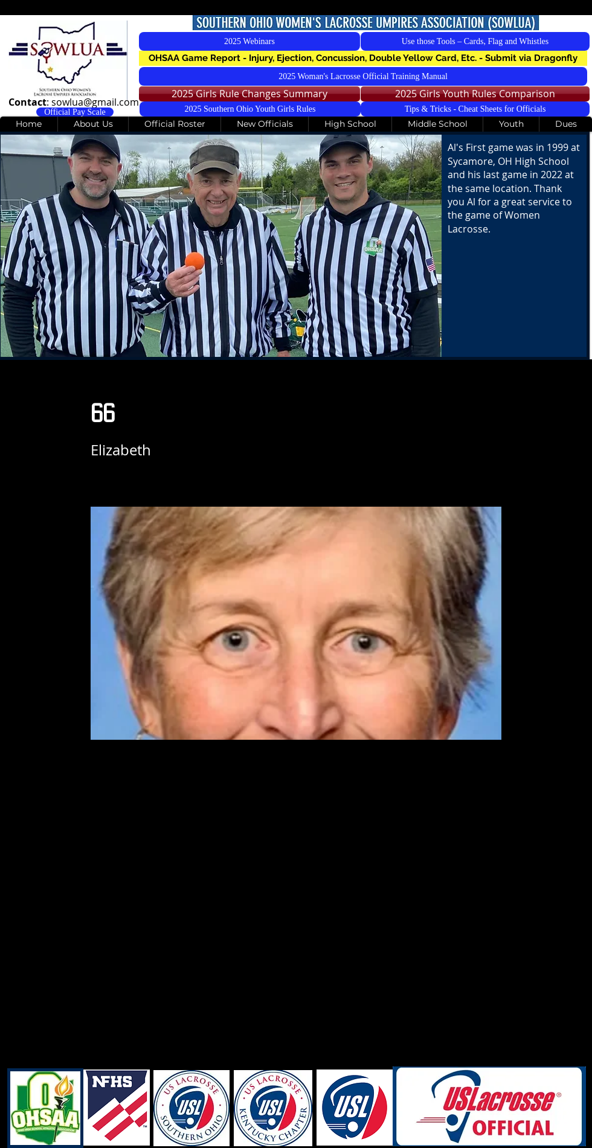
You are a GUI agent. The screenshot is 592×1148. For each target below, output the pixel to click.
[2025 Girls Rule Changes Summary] (249, 93)
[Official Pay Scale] (75, 112)
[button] (363, 58)
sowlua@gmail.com (95, 102)
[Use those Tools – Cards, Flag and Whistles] (475, 41)
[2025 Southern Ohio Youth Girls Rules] (250, 109)
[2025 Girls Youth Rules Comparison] (475, 93)
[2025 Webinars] (249, 41)
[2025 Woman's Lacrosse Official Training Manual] (363, 76)
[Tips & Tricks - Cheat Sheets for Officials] (475, 109)
